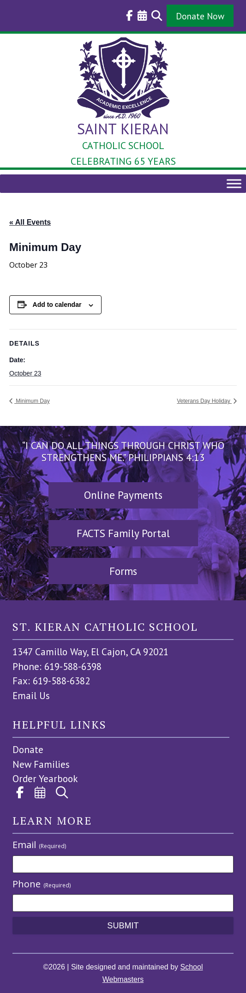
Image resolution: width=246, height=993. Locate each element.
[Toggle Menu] (234, 183)
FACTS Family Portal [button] (123, 533)
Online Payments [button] (123, 495)
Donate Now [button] (200, 16)
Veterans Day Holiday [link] (204, 401)
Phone (41, 884)
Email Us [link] (31, 695)
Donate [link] (27, 749)
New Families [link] (41, 764)
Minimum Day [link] (32, 401)
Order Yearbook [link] (45, 778)
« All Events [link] (30, 222)
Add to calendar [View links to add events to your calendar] (57, 304)
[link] (127, 15)
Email (39, 844)
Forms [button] (123, 571)
